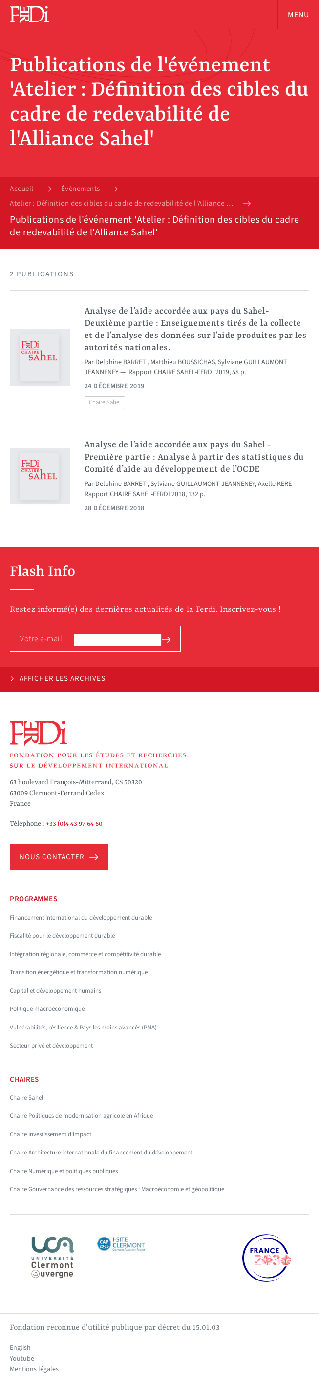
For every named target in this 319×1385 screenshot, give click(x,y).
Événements (80, 189)
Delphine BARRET (121, 362)
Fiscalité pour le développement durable (62, 935)
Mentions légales (34, 1369)
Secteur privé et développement (51, 1045)
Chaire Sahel (105, 402)
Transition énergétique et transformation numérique (79, 972)
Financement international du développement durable (81, 917)
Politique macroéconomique (47, 1009)
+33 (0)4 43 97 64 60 (74, 824)
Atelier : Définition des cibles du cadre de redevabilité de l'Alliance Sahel (121, 204)
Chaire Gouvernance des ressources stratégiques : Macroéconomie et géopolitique (117, 1189)
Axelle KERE (275, 484)
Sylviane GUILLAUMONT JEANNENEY (202, 484)
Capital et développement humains (55, 990)
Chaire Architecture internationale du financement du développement (101, 1152)
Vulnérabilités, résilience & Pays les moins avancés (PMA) (83, 1027)
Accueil (22, 189)
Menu (298, 14)
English (20, 1348)
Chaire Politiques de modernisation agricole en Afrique (81, 1116)
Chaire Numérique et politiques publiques (64, 1171)
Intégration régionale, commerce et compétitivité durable (85, 954)
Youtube (22, 1359)
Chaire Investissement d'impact (50, 1134)
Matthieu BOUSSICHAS (182, 362)
